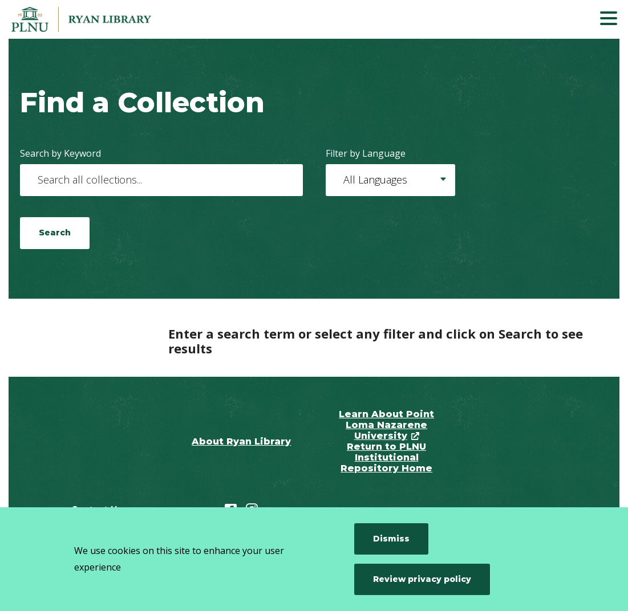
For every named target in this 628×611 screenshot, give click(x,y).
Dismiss (391, 538)
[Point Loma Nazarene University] (94, 19)
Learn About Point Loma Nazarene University (386, 425)
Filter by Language (366, 153)
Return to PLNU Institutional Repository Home (386, 457)
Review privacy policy (422, 579)
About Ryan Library (241, 441)
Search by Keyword (60, 153)
